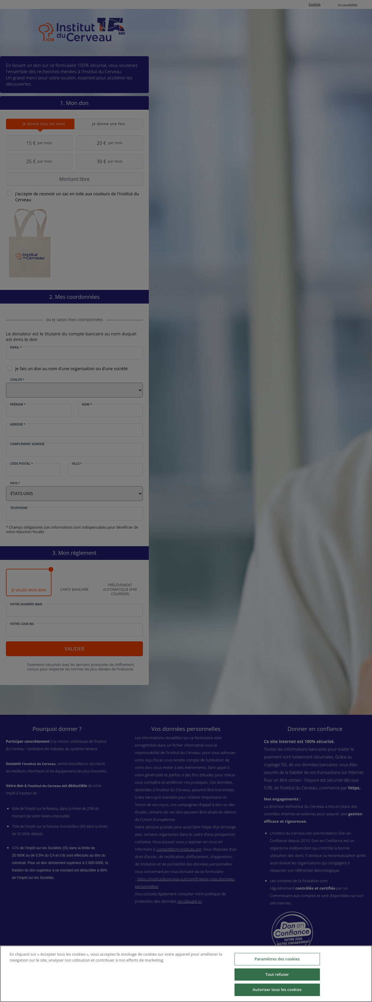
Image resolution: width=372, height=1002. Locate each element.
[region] (186, 974)
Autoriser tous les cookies (277, 989)
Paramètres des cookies (277, 959)
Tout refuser (277, 974)
